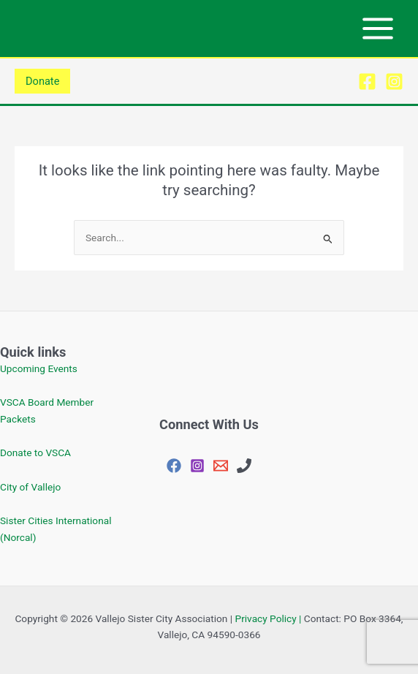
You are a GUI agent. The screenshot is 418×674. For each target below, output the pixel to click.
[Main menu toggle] (378, 28)
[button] (42, 81)
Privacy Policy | (268, 618)
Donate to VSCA (35, 452)
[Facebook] (367, 81)
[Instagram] (394, 81)
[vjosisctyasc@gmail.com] (220, 465)
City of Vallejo (30, 487)
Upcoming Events (38, 368)
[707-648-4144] (244, 465)
